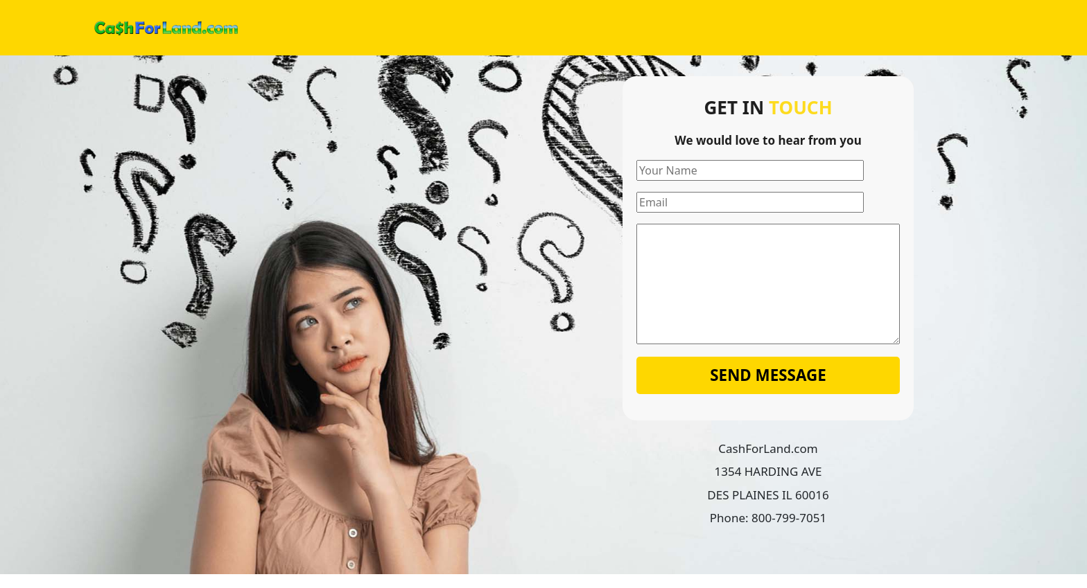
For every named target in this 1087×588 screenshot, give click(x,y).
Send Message (768, 375)
